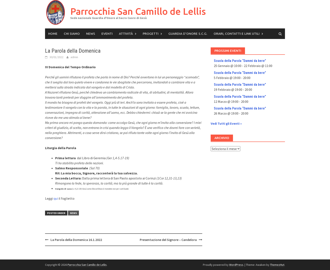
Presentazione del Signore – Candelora (168, 240)
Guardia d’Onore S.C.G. (187, 33)
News (90, 33)
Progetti (150, 33)
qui (56, 198)
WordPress (236, 265)
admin (74, 57)
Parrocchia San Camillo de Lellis (138, 11)
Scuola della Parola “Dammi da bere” (240, 61)
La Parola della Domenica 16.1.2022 (76, 240)
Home (52, 33)
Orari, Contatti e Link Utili (236, 33)
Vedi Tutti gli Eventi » (226, 124)
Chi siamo (72, 33)
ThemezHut (277, 265)
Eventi (107, 33)
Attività (126, 33)
